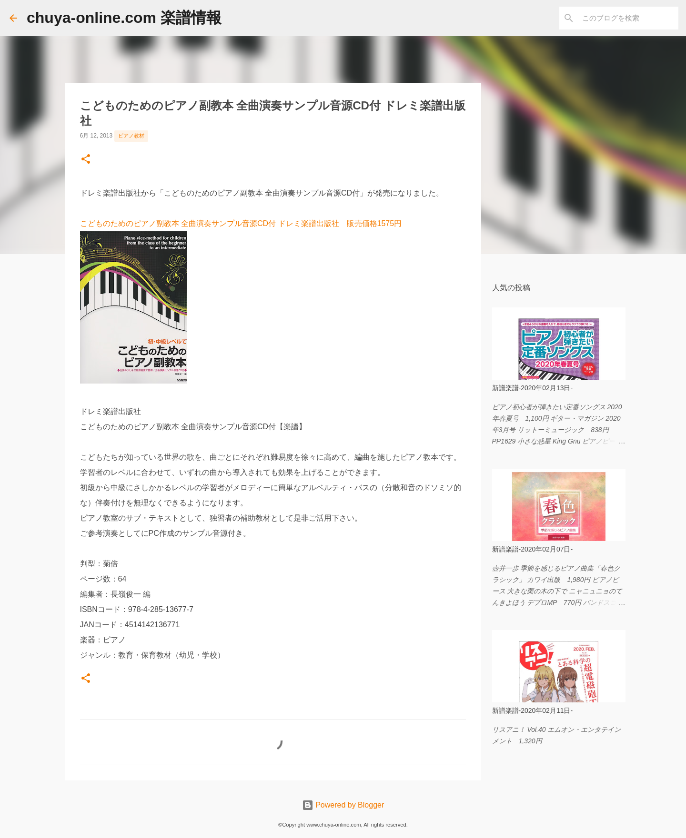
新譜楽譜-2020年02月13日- (532, 388)
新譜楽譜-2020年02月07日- (532, 549)
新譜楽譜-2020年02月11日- (532, 710)
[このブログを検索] (628, 18)
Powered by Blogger (343, 805)
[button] (85, 160)
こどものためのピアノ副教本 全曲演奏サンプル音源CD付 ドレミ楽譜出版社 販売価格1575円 (241, 223)
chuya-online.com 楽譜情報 (124, 17)
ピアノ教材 (131, 135)
